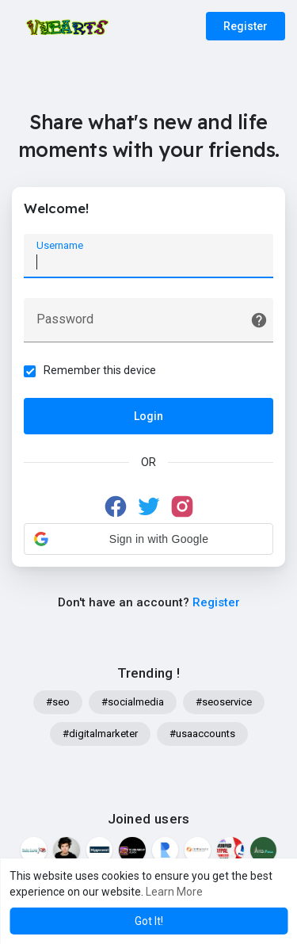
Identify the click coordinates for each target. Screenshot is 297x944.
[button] (148, 539)
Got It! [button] (149, 921)
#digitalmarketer (100, 734)
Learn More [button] (174, 891)
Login (148, 416)
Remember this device (100, 370)
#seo (58, 702)
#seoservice (224, 702)
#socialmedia (132, 702)
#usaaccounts (202, 734)
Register (245, 26)
